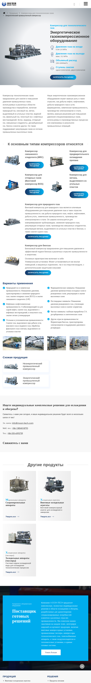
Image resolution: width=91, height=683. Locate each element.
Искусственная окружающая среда (63, 628)
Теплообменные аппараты (15, 635)
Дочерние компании (12, 652)
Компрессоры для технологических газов (37, 13)
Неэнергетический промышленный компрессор (30, 366)
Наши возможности (12, 663)
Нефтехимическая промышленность (63, 632)
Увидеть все (11, 505)
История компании (12, 656)
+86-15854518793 (20, 413)
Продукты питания (57, 614)
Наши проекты (10, 667)
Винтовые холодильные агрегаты (45, 484)
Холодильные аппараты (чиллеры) (74, 484)
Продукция (13, 13)
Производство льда (57, 624)
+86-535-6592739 (15, 418)
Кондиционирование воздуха (61, 635)
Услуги (7, 670)
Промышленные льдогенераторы (17, 628)
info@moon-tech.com (22, 408)
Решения (52, 609)
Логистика (53, 617)
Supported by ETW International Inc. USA (45, 680)
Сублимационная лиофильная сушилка (20, 632)
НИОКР (8, 660)
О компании (9, 649)
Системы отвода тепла (58, 639)
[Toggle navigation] (85, 4)
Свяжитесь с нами (58, 645)
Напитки (53, 621)
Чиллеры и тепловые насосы (16, 639)
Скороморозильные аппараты (16, 483)
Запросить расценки (63, 77)
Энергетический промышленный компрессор (73, 366)
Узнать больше (51, 585)
